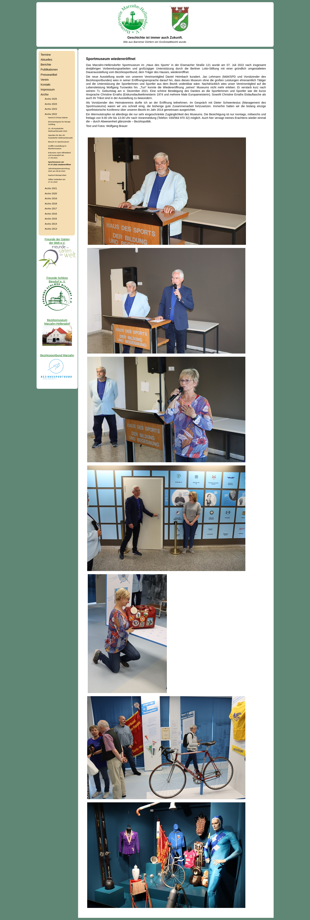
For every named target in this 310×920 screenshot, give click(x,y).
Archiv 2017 (51, 208)
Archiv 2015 (51, 218)
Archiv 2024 (51, 104)
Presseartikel (49, 74)
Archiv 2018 (51, 203)
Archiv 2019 (51, 198)
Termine (46, 54)
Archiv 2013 (51, 228)
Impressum (48, 89)
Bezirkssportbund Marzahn (57, 355)
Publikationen (49, 69)
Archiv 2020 (51, 193)
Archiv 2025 (51, 98)
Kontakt (45, 84)
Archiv (45, 94)
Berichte (46, 64)
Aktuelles (46, 59)
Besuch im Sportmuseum (58, 142)
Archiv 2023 (51, 109)
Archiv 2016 (51, 213)
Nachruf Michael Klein (57, 175)
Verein (45, 79)
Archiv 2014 (51, 223)
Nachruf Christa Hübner (58, 117)
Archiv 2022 (51, 114)
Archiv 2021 (51, 188)
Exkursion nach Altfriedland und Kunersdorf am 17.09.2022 (59, 155)
